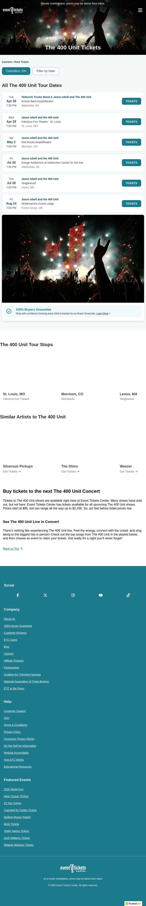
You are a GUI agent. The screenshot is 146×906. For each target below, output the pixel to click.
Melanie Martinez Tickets (19, 845)
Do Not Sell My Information (20, 745)
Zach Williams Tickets (17, 838)
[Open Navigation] (140, 10)
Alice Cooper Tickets (16, 796)
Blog (6, 646)
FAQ (6, 718)
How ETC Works (14, 759)
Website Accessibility (16, 752)
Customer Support (15, 711)
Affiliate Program (14, 660)
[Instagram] (73, 595)
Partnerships (11, 667)
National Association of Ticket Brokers (26, 681)
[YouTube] (100, 595)
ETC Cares (10, 639)
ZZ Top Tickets (12, 803)
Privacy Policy (12, 731)
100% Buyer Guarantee (18, 625)
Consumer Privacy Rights (19, 738)
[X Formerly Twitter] (45, 595)
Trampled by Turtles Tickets (20, 810)
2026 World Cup (13, 789)
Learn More (103, 313)
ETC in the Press (14, 688)
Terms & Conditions (15, 725)
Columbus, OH (16, 71)
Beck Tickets (11, 824)
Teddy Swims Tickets (16, 831)
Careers (9, 653)
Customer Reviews (15, 632)
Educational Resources (18, 766)
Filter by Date (46, 71)
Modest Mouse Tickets (17, 817)
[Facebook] (17, 595)
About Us (9, 618)
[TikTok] (128, 595)
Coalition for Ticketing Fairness (22, 674)
